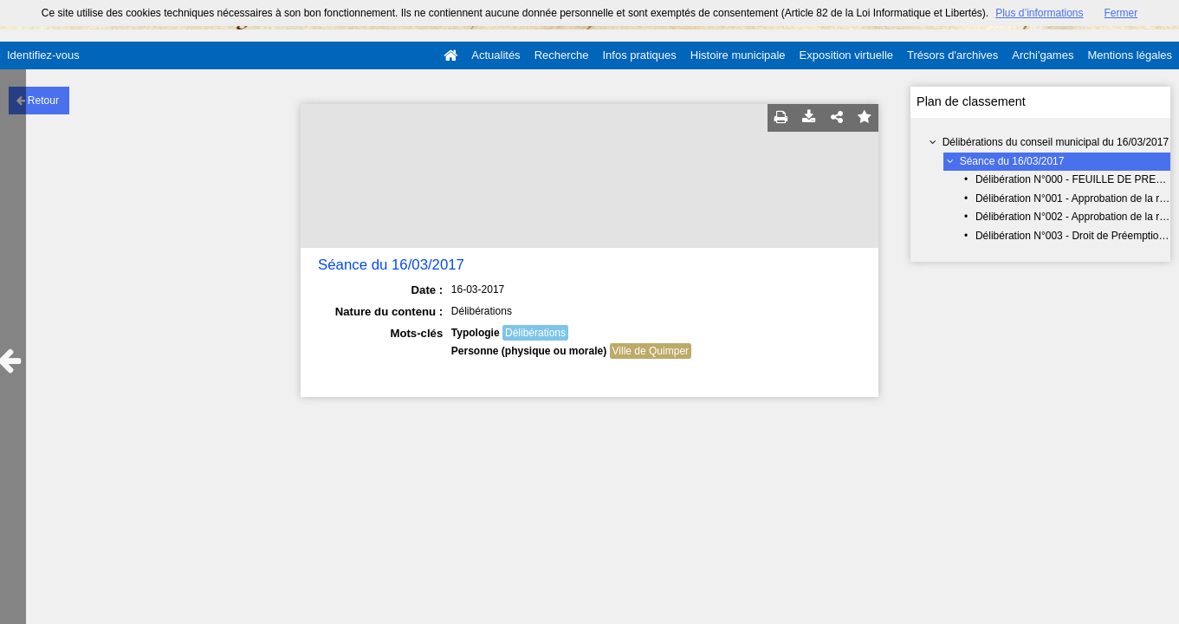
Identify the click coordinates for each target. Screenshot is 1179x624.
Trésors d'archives (952, 55)
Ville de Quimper (651, 351)
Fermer (1121, 13)
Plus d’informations (1039, 13)
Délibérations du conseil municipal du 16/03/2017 (1056, 142)
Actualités (495, 55)
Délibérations (535, 333)
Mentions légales (1129, 55)
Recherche (561, 55)
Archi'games (1042, 55)
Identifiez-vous (43, 55)
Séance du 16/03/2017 (1012, 161)
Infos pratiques (640, 55)
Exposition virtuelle (846, 55)
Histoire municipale (738, 55)
